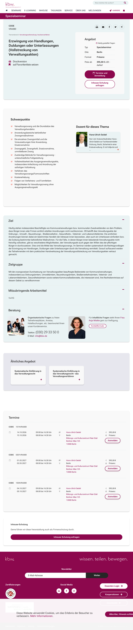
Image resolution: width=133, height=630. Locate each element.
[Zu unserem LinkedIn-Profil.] (58, 590)
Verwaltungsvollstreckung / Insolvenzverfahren (34, 35)
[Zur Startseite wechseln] (7, 10)
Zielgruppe (15, 264)
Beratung (14, 310)
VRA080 (12, 29)
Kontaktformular (97, 326)
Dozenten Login (114, 586)
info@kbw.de (41, 336)
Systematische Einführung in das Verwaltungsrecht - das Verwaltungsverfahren (66, 374)
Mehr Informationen (41, 616)
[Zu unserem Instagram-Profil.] (74, 590)
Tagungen (56, 10)
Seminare (16, 10)
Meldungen (95, 10)
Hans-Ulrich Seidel (73, 432)
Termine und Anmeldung (99, 74)
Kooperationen (113, 594)
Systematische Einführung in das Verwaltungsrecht (28, 372)
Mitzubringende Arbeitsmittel (27, 290)
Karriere (114, 10)
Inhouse (43, 10)
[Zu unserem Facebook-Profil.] (66, 590)
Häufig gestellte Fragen (105, 43)
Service (69, 10)
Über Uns (80, 10)
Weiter (97, 575)
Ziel (10, 221)
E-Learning (30, 10)
